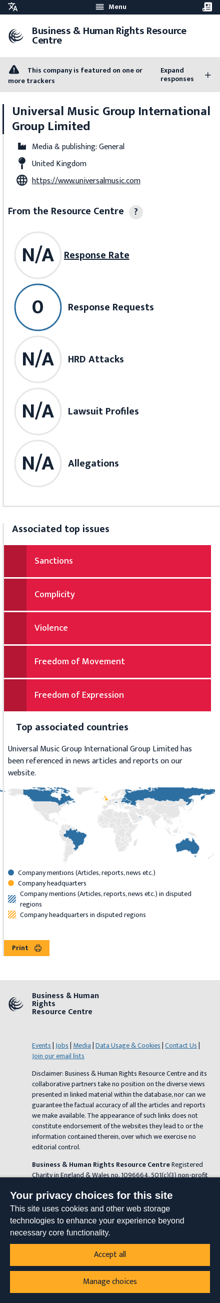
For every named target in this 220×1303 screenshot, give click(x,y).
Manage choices (110, 1281)
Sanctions (53, 561)
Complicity (54, 594)
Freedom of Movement (79, 661)
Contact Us (181, 1045)
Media (82, 1045)
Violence (51, 628)
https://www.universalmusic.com (86, 181)
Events (41, 1045)
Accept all (110, 1254)
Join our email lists (58, 1056)
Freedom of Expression (79, 695)
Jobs (62, 1045)
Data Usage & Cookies (128, 1045)
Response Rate (97, 255)
